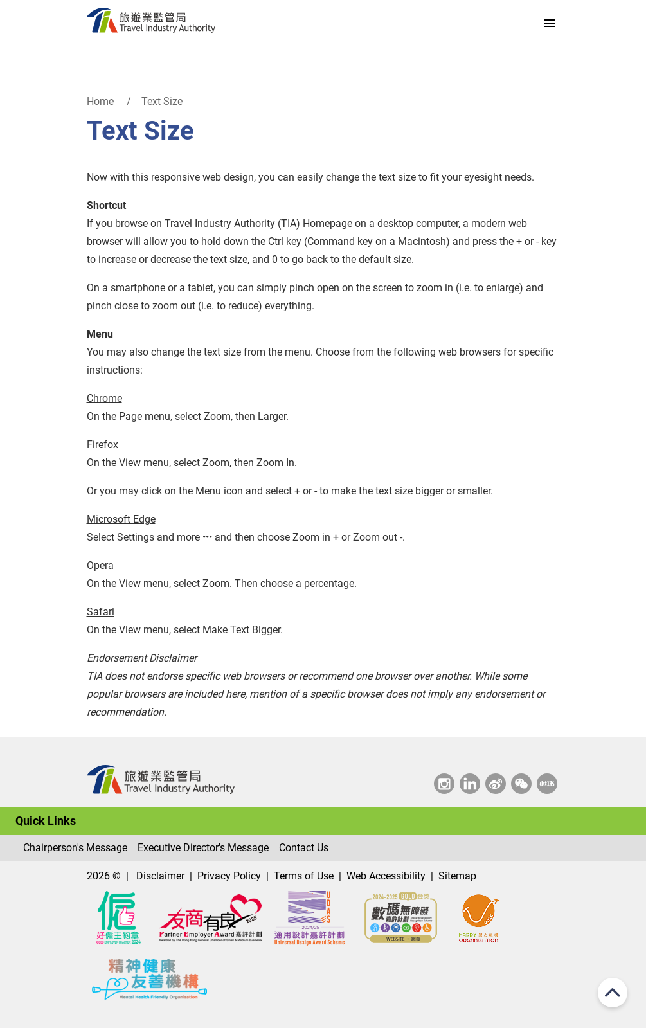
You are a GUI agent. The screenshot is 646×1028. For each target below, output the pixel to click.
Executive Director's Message (203, 848)
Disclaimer (160, 876)
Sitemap (457, 876)
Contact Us (303, 848)
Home (100, 101)
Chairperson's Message (75, 848)
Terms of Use (304, 876)
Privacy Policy (229, 876)
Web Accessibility (386, 876)
